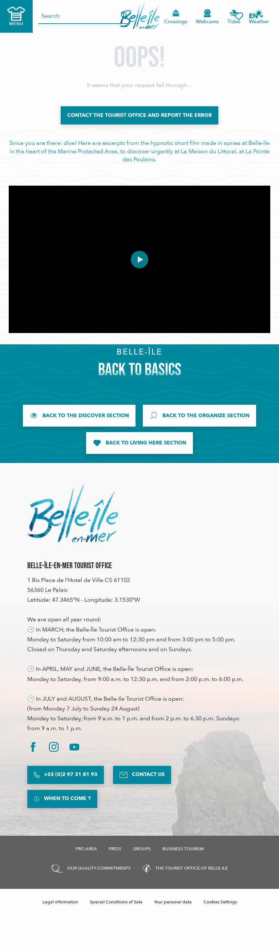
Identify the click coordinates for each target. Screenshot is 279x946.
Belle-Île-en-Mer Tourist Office (69, 566)
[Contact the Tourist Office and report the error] (139, 115)
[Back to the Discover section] (79, 416)
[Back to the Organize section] (199, 416)
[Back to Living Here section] (139, 443)
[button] (256, 16)
